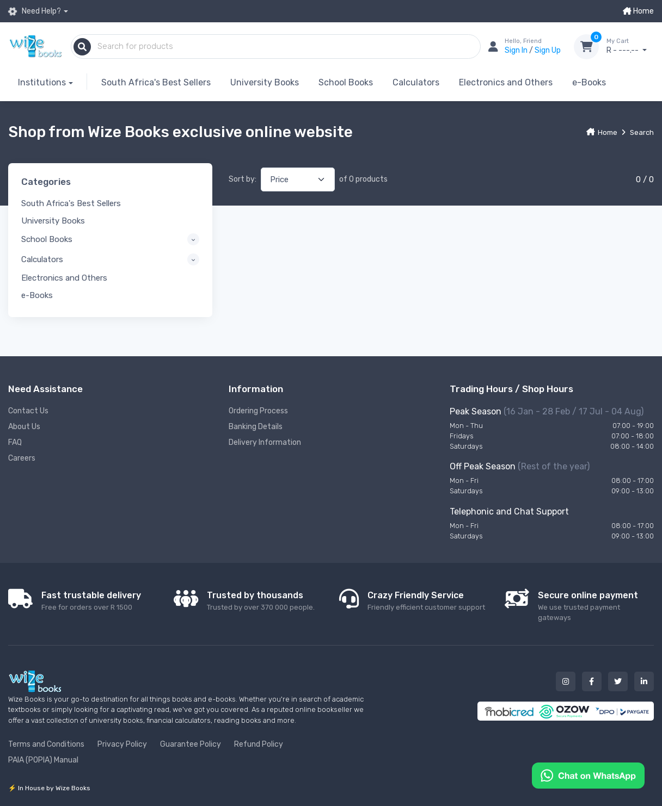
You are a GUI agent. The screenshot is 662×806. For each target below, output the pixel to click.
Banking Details (256, 426)
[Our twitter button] (618, 681)
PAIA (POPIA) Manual (43, 760)
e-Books (589, 82)
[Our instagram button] (565, 681)
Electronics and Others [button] (64, 278)
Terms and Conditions (46, 744)
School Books (345, 82)
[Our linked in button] (644, 681)
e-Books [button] (37, 295)
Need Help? (34, 11)
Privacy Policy (122, 744)
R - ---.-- (630, 46)
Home (638, 11)
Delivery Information (265, 442)
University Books (264, 82)
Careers (21, 458)
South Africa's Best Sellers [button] (71, 203)
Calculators (416, 82)
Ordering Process (258, 411)
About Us (24, 426)
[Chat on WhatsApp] (588, 775)
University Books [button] (53, 221)
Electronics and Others (506, 82)
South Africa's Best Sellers (156, 82)
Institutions (42, 82)
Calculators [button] (42, 259)
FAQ (15, 442)
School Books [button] (46, 239)
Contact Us (28, 411)
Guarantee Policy (190, 744)
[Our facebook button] (592, 681)
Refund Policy (258, 744)
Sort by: (242, 179)
